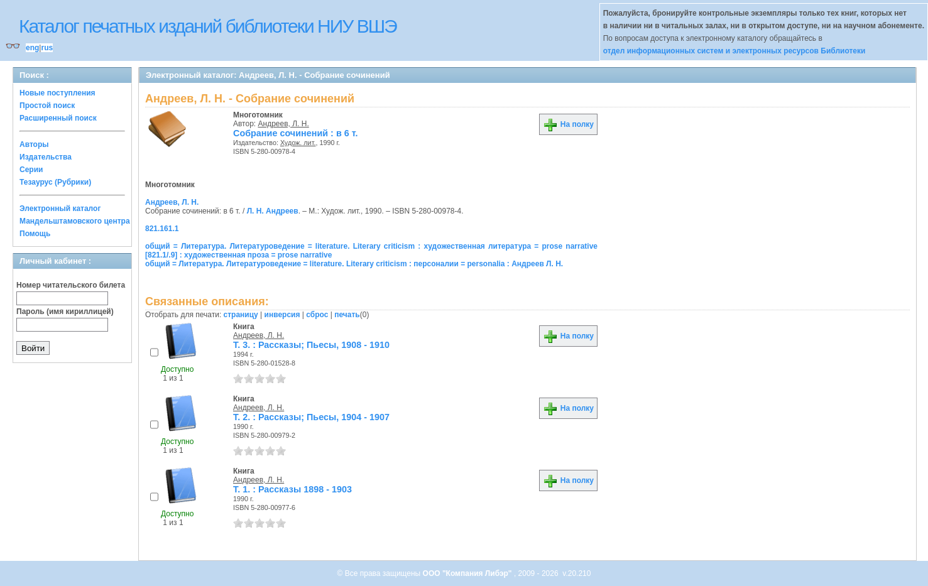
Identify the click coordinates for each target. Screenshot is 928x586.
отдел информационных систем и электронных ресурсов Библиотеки (734, 50)
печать (347, 314)
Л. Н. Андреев (272, 211)
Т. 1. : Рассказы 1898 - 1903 (292, 489)
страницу (241, 314)
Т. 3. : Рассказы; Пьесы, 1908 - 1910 (311, 345)
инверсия (282, 314)
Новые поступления (57, 93)
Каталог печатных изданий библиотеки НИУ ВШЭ (207, 26)
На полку (568, 124)
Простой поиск (47, 105)
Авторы (34, 144)
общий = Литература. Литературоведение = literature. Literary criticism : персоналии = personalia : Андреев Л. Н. (354, 263)
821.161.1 (161, 228)
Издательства (45, 157)
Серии (31, 169)
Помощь (34, 233)
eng (32, 47)
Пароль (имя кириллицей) (65, 311)
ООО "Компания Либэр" (468, 573)
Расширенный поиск (58, 118)
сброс (317, 314)
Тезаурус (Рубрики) (55, 182)
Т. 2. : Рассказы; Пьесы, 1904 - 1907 (311, 417)
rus (47, 47)
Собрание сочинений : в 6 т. (295, 133)
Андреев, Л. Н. (283, 123)
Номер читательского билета (70, 285)
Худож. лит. (298, 142)
